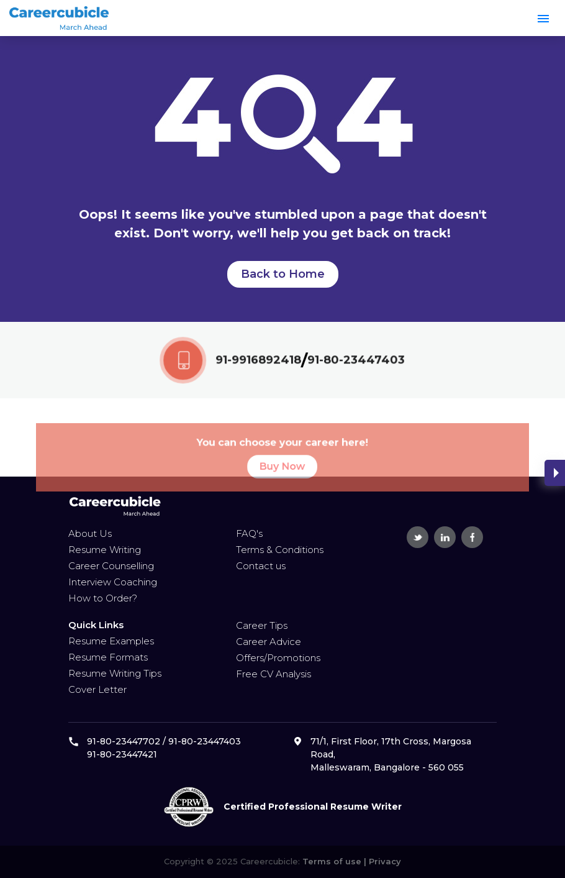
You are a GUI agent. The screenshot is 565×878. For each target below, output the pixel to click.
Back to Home (283, 274)
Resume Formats (108, 657)
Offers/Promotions (278, 658)
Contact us (261, 566)
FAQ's (249, 533)
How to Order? (102, 598)
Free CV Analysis (273, 674)
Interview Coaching (112, 582)
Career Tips (261, 625)
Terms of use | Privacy (350, 861)
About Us (90, 533)
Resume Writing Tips (114, 673)
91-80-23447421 (122, 754)
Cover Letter (97, 689)
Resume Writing (104, 550)
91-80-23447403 (355, 361)
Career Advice (268, 641)
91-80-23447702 (123, 741)
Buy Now (282, 478)
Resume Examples (111, 641)
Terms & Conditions (279, 550)
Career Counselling (111, 566)
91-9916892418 (258, 361)
